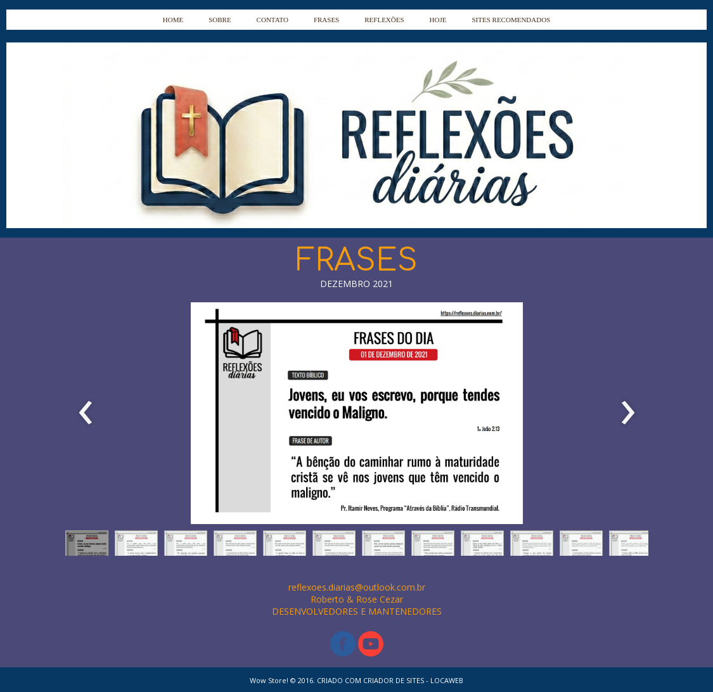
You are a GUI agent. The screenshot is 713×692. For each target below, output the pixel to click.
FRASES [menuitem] (326, 19)
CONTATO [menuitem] (272, 19)
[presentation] (85, 413)
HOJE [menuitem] (438, 19)
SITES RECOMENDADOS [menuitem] (511, 19)
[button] (86, 546)
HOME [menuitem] (173, 19)
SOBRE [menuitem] (220, 19)
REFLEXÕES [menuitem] (384, 19)
